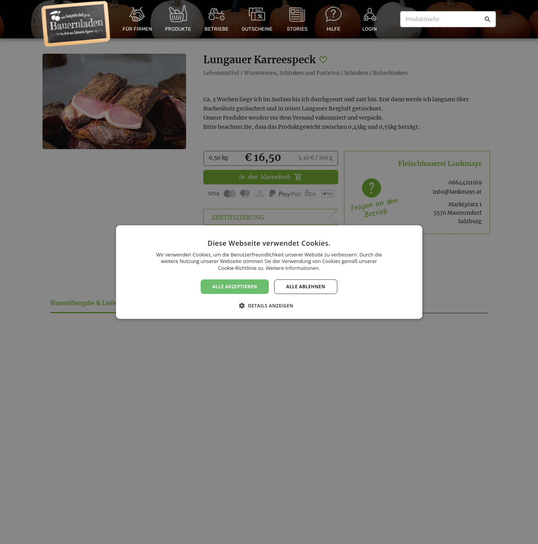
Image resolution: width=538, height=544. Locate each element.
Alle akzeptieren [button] (234, 286)
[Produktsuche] (448, 19)
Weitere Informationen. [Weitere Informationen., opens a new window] (293, 268)
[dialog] (269, 272)
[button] (269, 305)
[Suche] (487, 19)
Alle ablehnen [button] (305, 286)
